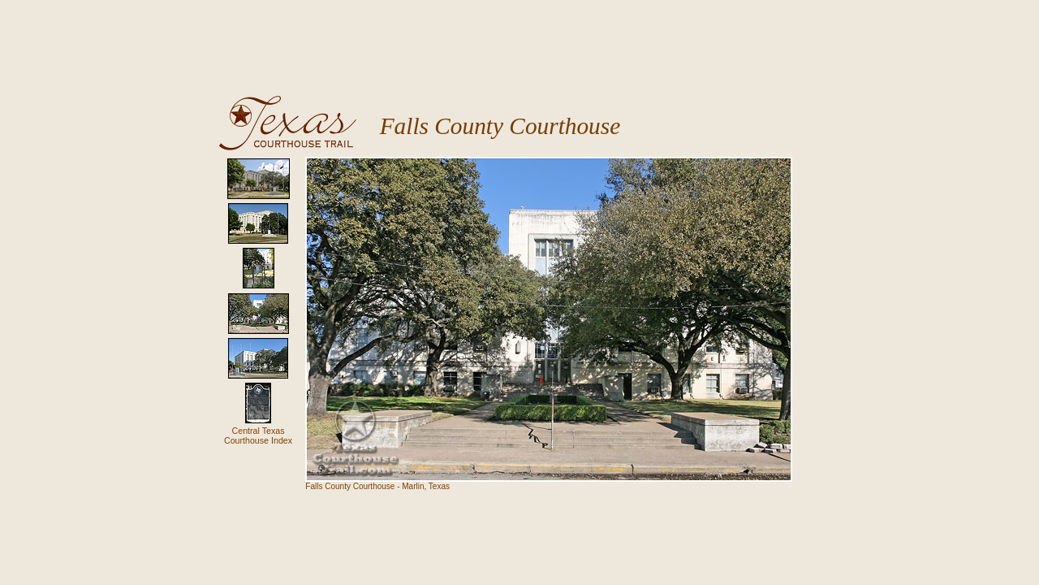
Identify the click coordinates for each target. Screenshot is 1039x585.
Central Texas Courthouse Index (258, 435)
